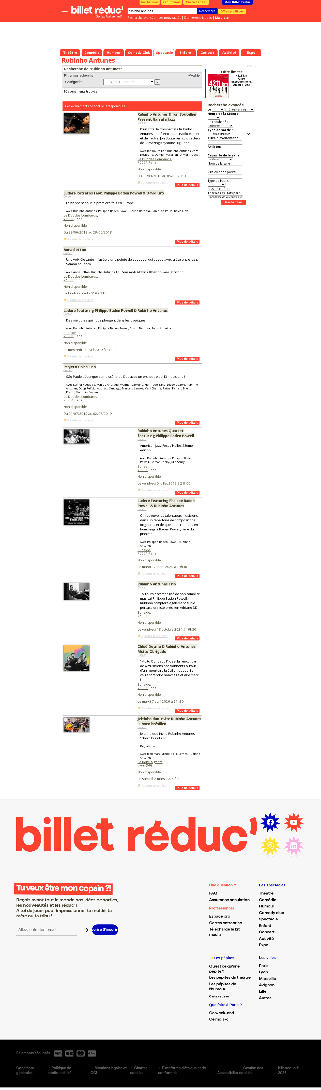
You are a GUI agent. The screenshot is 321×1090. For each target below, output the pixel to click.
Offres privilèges (232, 11)
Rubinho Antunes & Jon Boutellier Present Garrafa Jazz (167, 117)
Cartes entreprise (225, 923)
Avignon (266, 986)
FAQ (213, 894)
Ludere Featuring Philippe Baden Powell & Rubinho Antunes (165, 503)
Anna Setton (75, 249)
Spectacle (268, 920)
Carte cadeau (197, 2)
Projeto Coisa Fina (80, 366)
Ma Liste (222, 17)
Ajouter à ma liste (154, 183)
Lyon (141, 765)
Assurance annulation (229, 900)
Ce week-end (221, 1013)
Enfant (265, 926)
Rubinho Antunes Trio (156, 583)
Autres (265, 998)
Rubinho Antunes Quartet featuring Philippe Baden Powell (165, 433)
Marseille (267, 979)
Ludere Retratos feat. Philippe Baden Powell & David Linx (114, 192)
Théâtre (266, 894)
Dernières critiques (198, 17)
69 (149, 765)
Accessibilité (227, 1073)
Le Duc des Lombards (154, 159)
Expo (263, 945)
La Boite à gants (149, 762)
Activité (266, 939)
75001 (142, 162)
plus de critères (219, 189)
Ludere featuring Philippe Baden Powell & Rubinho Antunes (116, 310)
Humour (266, 907)
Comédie (267, 900)
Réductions (171, 2)
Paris (263, 966)
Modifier (195, 75)
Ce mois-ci (219, 1020)
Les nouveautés (170, 17)
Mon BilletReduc (237, 2)
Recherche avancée (141, 17)
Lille (262, 992)
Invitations (150, 2)
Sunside (70, 332)
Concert (141, 122)
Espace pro (219, 917)
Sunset (142, 466)
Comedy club (271, 913)
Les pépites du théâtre (230, 978)
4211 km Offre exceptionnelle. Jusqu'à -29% (242, 80)
